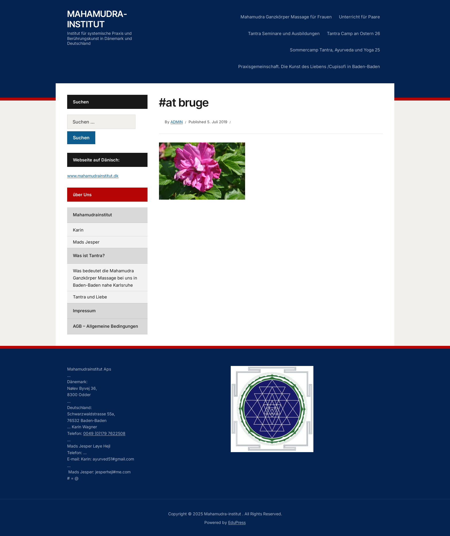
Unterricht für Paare (359, 17)
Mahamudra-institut (97, 19)
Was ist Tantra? (89, 255)
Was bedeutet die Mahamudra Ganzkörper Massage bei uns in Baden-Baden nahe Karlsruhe (105, 278)
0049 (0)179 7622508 (104, 433)
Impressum (84, 310)
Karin (78, 230)
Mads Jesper (86, 242)
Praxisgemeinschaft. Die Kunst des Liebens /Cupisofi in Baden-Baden (309, 66)
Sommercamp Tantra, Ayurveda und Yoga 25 (335, 50)
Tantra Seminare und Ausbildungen (284, 33)
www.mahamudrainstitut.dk (93, 175)
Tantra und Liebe (90, 297)
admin (176, 121)
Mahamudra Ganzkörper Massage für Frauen (286, 17)
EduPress (237, 522)
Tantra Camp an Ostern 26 (353, 33)
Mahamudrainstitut (92, 214)
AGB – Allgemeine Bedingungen (105, 326)
